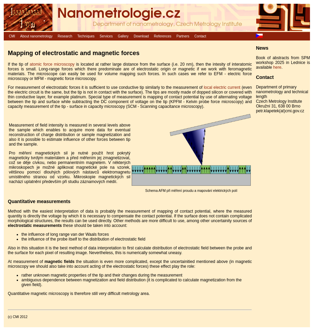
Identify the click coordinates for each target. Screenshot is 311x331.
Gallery (123, 36)
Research (65, 36)
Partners (183, 36)
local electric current (222, 87)
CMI (12, 36)
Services (106, 36)
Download (141, 36)
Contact (200, 36)
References (162, 36)
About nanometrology (36, 36)
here (277, 67)
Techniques (86, 36)
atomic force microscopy (52, 64)
